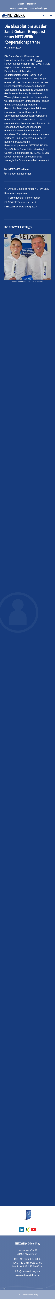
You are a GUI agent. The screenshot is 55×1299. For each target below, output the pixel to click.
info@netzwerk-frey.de (27, 1271)
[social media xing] (28, 1230)
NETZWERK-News (18, 169)
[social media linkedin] (22, 1230)
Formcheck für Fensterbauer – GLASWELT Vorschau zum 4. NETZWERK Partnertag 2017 (23, 202)
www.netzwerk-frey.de (27, 1275)
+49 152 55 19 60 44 (31, 1266)
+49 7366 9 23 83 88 (29, 1259)
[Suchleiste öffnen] (43, 15)
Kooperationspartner (19, 173)
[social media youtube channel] (33, 1230)
